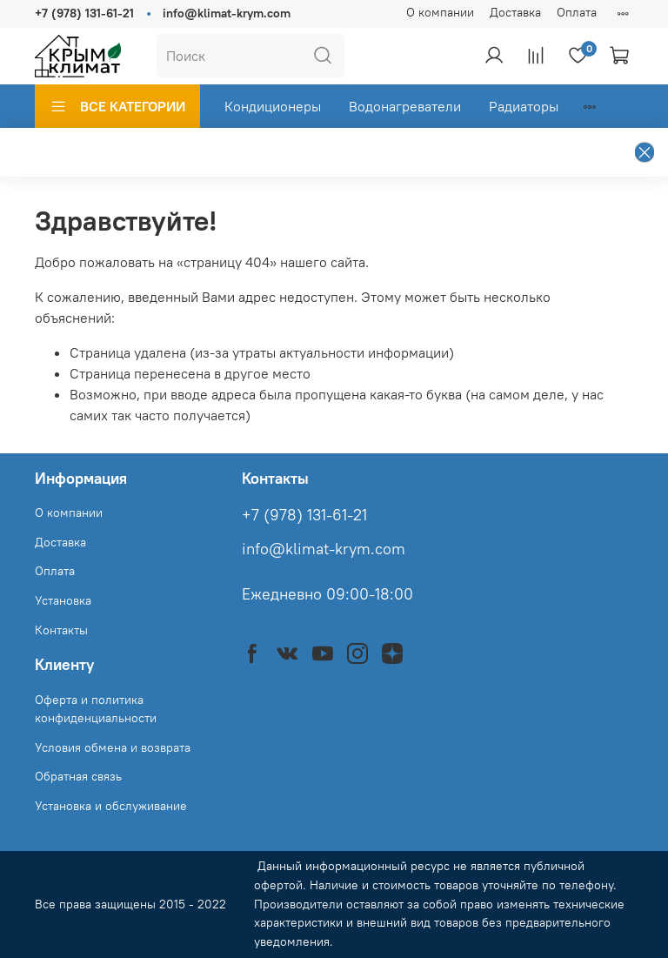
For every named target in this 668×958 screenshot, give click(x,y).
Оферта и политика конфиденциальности (96, 709)
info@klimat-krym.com (227, 13)
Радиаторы (523, 106)
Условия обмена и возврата (112, 747)
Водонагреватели (405, 106)
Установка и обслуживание (111, 806)
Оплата (577, 12)
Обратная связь (78, 776)
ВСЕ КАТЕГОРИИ (117, 106)
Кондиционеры (272, 106)
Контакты (61, 630)
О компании (440, 12)
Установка (63, 600)
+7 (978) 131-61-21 (84, 13)
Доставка (515, 12)
